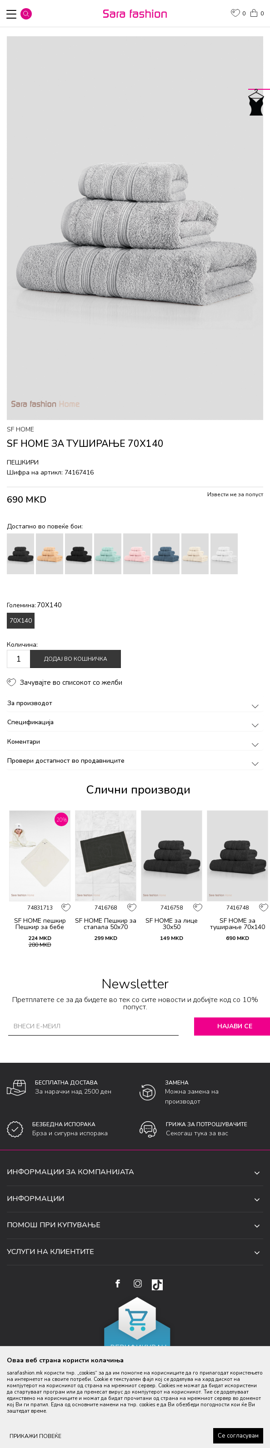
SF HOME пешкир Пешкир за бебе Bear (40, 927)
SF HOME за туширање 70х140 (237, 924)
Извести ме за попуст (235, 494)
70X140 (21, 620)
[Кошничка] (256, 12)
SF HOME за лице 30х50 (171, 924)
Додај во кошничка (75, 659)
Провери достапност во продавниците (134, 760)
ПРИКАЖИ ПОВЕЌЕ (35, 1436)
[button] (26, 13)
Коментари (134, 741)
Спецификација (134, 722)
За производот (134, 703)
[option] (135, 228)
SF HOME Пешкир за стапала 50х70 (105, 924)
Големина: (34, 605)
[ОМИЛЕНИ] (238, 14)
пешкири (23, 462)
